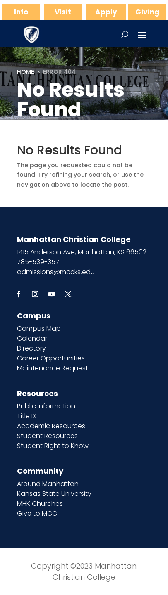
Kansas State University (54, 493)
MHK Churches (40, 503)
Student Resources (47, 436)
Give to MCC (37, 513)
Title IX (26, 416)
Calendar (32, 338)
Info (21, 12)
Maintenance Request (52, 368)
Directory (31, 348)
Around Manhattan (48, 483)
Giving (147, 12)
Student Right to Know (53, 445)
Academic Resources (51, 426)
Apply (106, 12)
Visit (63, 12)
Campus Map (39, 328)
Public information (46, 406)
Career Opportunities (51, 358)
